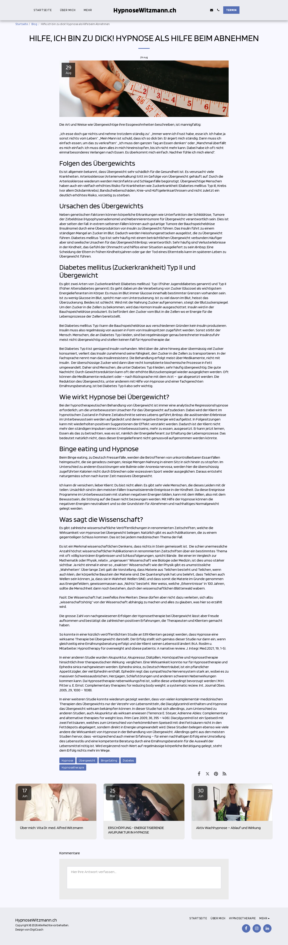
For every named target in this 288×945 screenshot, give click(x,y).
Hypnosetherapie (73, 767)
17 (24, 792)
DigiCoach (36, 929)
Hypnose (67, 760)
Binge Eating (109, 760)
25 (112, 792)
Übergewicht (87, 760)
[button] (200, 10)
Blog (34, 24)
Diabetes (128, 760)
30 (200, 792)
